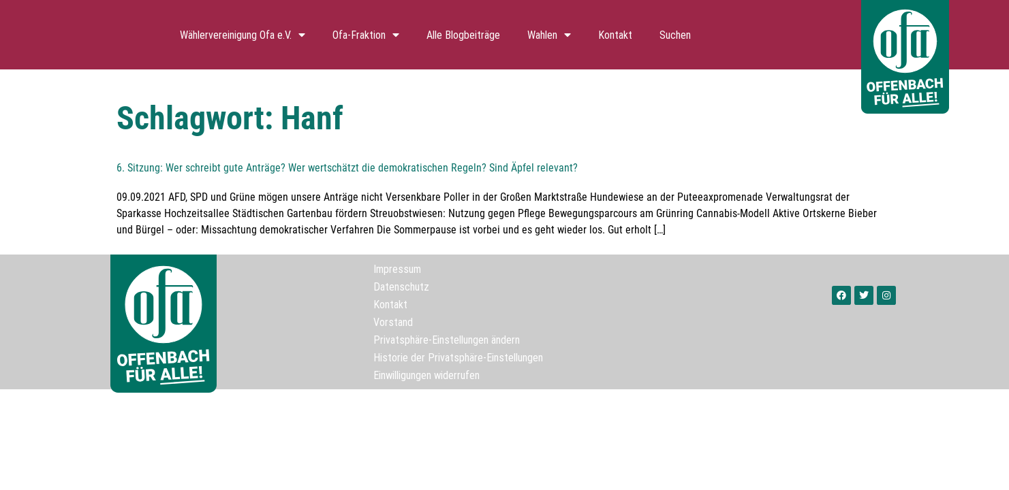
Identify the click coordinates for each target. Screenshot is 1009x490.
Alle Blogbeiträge (463, 35)
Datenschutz (401, 286)
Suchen (675, 35)
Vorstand (393, 322)
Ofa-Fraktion (365, 34)
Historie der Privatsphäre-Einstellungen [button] (458, 357)
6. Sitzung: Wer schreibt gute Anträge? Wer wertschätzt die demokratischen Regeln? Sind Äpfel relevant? (347, 167)
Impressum (397, 269)
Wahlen (549, 34)
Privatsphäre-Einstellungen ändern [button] (446, 339)
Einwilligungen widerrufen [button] (426, 375)
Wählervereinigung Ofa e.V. (242, 34)
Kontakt (615, 35)
